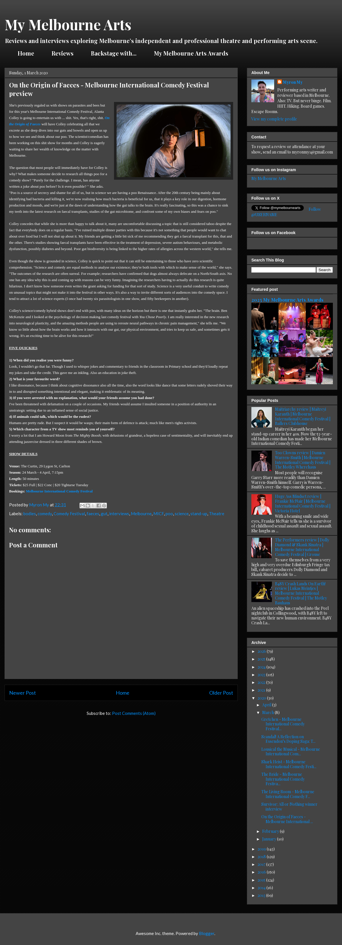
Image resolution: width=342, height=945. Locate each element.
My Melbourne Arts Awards (191, 53)
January (269, 839)
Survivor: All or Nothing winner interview (289, 806)
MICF (158, 513)
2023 (262, 674)
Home (26, 53)
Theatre (216, 513)
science (182, 513)
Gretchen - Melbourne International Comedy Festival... (283, 724)
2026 (262, 651)
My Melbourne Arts (68, 24)
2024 (262, 667)
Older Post (221, 693)
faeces (93, 513)
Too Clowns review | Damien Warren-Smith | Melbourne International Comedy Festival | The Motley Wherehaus (302, 460)
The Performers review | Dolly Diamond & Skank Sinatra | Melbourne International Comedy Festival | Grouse (302, 547)
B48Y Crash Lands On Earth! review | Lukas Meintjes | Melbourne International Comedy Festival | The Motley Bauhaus (301, 593)
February (271, 831)
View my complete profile (274, 119)
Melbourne (141, 513)
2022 (262, 682)
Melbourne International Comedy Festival (59, 491)
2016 (262, 872)
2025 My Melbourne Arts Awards (287, 299)
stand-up (198, 513)
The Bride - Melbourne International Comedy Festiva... (283, 779)
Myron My (293, 82)
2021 (262, 690)
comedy (45, 513)
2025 (262, 659)
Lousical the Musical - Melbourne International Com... (290, 751)
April (267, 704)
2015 (262, 880)
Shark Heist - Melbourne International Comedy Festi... (288, 764)
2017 (262, 864)
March (268, 712)
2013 (262, 895)
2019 (262, 849)
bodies (29, 513)
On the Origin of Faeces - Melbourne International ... (287, 819)
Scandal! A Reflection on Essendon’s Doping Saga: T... (288, 739)
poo (169, 513)
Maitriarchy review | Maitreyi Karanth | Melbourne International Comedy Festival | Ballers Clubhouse (302, 416)
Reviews (63, 53)
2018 (262, 856)
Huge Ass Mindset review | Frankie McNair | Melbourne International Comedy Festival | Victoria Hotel (302, 503)
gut (104, 513)
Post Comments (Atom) (134, 713)
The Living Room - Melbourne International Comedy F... (287, 794)
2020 (262, 698)
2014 (262, 887)
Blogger (206, 933)
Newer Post (22, 693)
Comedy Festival (69, 513)
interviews (119, 513)
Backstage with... (114, 53)
